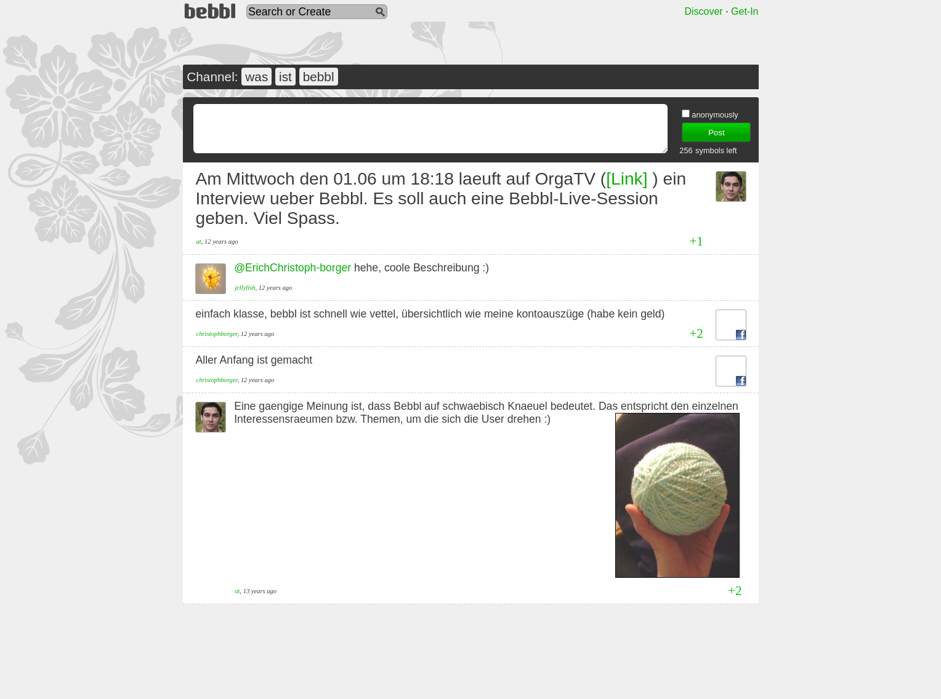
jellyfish (245, 287)
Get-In (744, 11)
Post (716, 132)
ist (285, 77)
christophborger (217, 333)
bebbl (318, 77)
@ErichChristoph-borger (292, 268)
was (256, 77)
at (198, 241)
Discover (703, 11)
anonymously (715, 114)
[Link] (626, 178)
